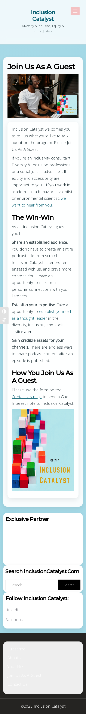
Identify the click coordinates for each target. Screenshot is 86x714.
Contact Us (17, 684)
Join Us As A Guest (24, 675)
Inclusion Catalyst (43, 15)
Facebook (14, 619)
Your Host (16, 666)
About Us (16, 657)
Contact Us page (27, 396)
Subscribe (16, 648)
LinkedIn (13, 609)
